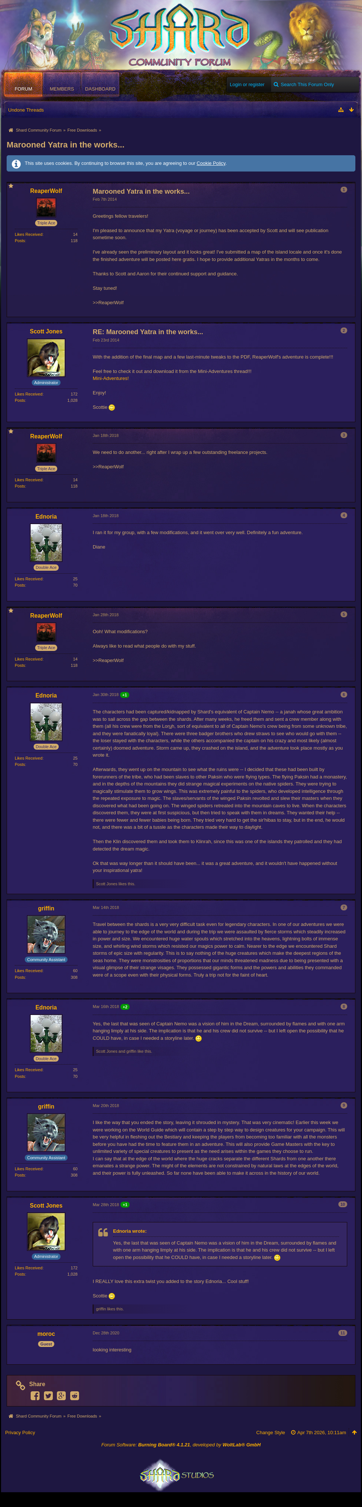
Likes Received (28, 234)
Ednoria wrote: (130, 1231)
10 (343, 1204)
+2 (125, 1007)
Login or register (247, 84)
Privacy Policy (20, 1432)
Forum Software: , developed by (180, 1444)
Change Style (270, 1432)
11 (343, 1333)
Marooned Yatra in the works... (65, 144)
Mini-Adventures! (111, 378)
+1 (124, 695)
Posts (20, 240)
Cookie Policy (211, 163)
